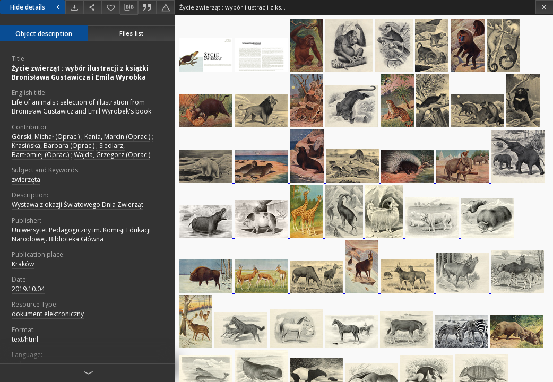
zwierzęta (26, 179)
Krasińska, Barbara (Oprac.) (53, 145)
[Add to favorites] (111, 7)
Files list (131, 33)
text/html (25, 339)
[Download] (74, 7)
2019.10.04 (28, 288)
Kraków (23, 263)
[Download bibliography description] (129, 7)
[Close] (544, 7)
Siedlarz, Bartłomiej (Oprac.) (68, 150)
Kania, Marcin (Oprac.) (117, 136)
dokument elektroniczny (48, 313)
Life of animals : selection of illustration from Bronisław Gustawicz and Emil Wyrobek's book (81, 107)
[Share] (92, 7)
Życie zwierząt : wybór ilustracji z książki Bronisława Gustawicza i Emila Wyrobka (80, 73)
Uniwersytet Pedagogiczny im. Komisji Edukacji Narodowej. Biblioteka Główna (81, 234)
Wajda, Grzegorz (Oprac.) (112, 154)
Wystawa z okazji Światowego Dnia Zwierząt (77, 204)
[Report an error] (166, 7)
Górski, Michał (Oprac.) (46, 136)
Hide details (36, 7)
